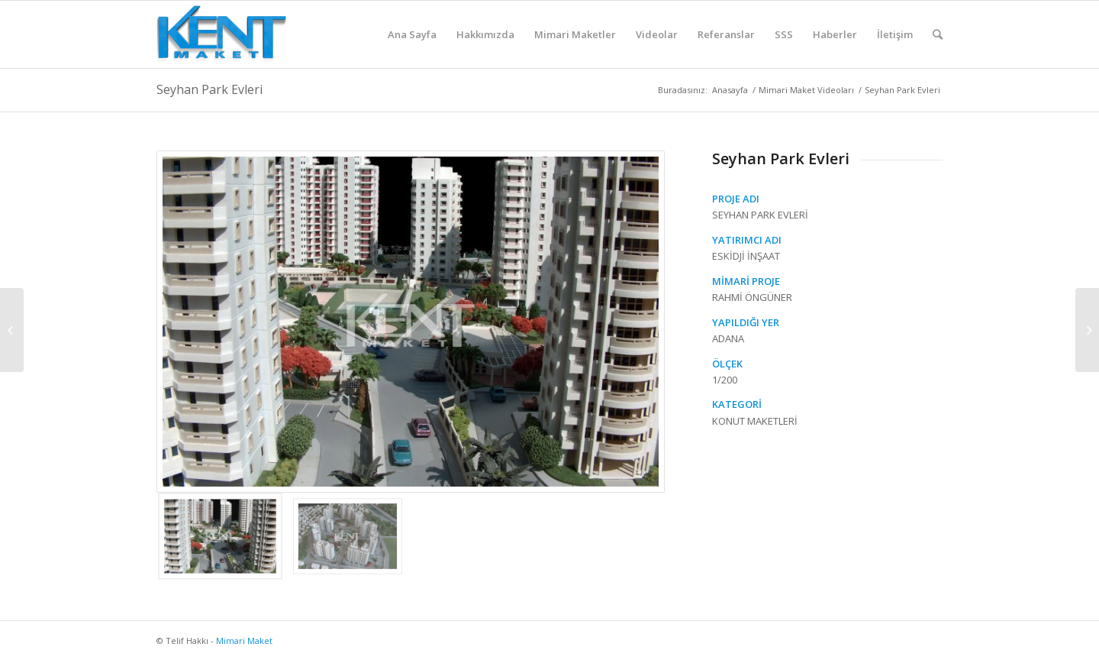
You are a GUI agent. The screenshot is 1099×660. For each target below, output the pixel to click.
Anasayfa (730, 89)
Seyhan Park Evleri (209, 89)
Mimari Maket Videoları (806, 89)
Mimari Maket (244, 640)
